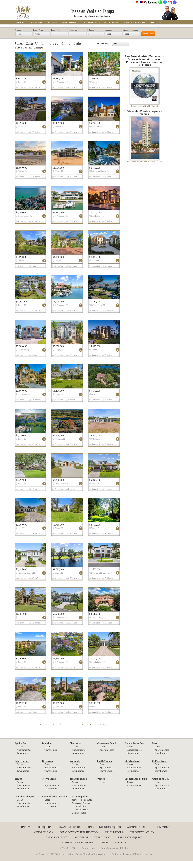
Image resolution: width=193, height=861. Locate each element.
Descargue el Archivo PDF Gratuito (144, 87)
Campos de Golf (161, 778)
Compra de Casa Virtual (78, 842)
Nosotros (81, 837)
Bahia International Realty (114, 848)
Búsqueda (45, 827)
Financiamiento (69, 827)
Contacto (162, 827)
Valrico (101, 778)
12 (83, 724)
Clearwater (76, 743)
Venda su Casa (43, 832)
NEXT (102, 724)
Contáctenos (88, 848)
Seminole (75, 760)
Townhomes (23, 753)
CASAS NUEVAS (36, 22)
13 (91, 724)
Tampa (18, 778)
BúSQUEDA (53, 22)
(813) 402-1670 (67, 848)
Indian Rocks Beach (135, 743)
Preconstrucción (142, 832)
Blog (104, 842)
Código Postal (79, 812)
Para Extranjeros (130, 837)
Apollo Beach (22, 743)
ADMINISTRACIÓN (138, 827)
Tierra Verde (49, 778)
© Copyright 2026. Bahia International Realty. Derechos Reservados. (70, 854)
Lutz (154, 743)
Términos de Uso (143, 854)
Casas (20, 746)
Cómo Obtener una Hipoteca (79, 832)
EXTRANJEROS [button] (111, 22)
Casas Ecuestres (80, 809)
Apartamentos (24, 749)
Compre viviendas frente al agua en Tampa (144, 140)
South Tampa (104, 760)
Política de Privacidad (123, 854)
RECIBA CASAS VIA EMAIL (134, 22)
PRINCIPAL (21, 22)
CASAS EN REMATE (91, 22)
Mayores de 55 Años (82, 799)
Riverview (47, 760)
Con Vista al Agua (24, 796)
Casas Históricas (80, 806)
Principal (25, 827)
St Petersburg (132, 760)
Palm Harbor (22, 760)
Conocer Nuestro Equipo (103, 827)
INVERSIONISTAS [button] (70, 22)
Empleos (120, 842)
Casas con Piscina (81, 803)
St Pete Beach (159, 760)
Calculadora (114, 832)
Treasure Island (78, 778)
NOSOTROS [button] (156, 22)
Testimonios (103, 837)
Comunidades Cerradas (54, 796)
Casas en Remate (57, 837)
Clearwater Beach (106, 743)
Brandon (47, 743)
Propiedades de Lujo (136, 778)
